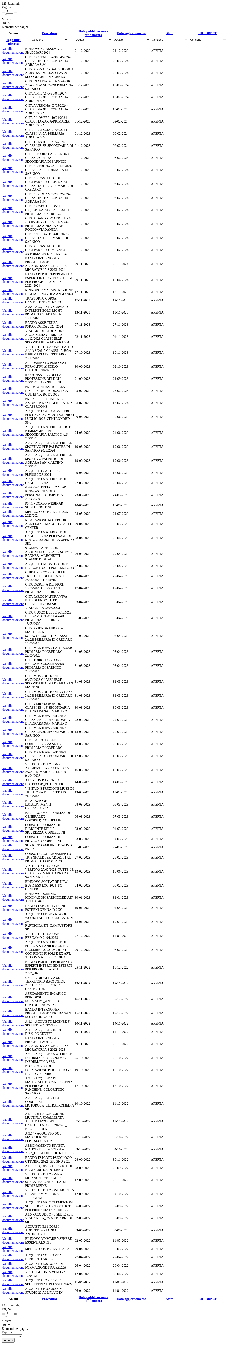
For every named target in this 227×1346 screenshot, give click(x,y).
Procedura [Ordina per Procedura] (49, 33)
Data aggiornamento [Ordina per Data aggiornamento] (131, 33)
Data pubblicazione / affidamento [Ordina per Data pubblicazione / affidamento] (93, 33)
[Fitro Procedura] (49, 44)
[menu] (12, 1336)
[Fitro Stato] (169, 44)
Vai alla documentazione (13, 50)
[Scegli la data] (93, 44)
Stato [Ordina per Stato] (169, 33)
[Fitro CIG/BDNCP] (207, 44)
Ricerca (13, 44)
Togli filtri (13, 40)
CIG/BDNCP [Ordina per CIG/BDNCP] (207, 33)
